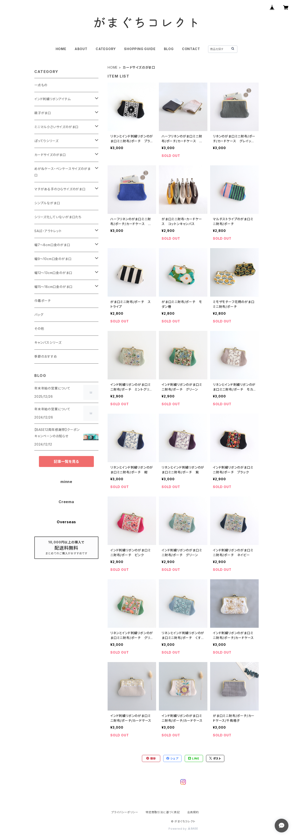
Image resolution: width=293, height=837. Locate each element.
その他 (39, 328)
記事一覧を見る (66, 461)
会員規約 (193, 812)
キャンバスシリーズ (48, 342)
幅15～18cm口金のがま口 (53, 287)
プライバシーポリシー (124, 812)
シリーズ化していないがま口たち (57, 217)
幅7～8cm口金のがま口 (52, 245)
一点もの (40, 85)
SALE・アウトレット (48, 231)
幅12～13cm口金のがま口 (53, 273)
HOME (61, 49)
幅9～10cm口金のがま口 (52, 259)
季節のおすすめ (45, 356)
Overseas (66, 522)
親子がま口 (42, 113)
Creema (66, 501)
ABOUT (81, 49)
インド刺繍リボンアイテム (52, 99)
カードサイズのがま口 (50, 155)
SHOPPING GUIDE (139, 49)
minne (66, 481)
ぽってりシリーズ (46, 141)
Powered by (183, 828)
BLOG (169, 49)
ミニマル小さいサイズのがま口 (56, 127)
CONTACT (191, 49)
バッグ (38, 315)
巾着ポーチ (42, 301)
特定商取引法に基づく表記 (163, 812)
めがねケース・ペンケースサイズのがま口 (62, 172)
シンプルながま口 (47, 203)
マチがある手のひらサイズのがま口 (60, 189)
